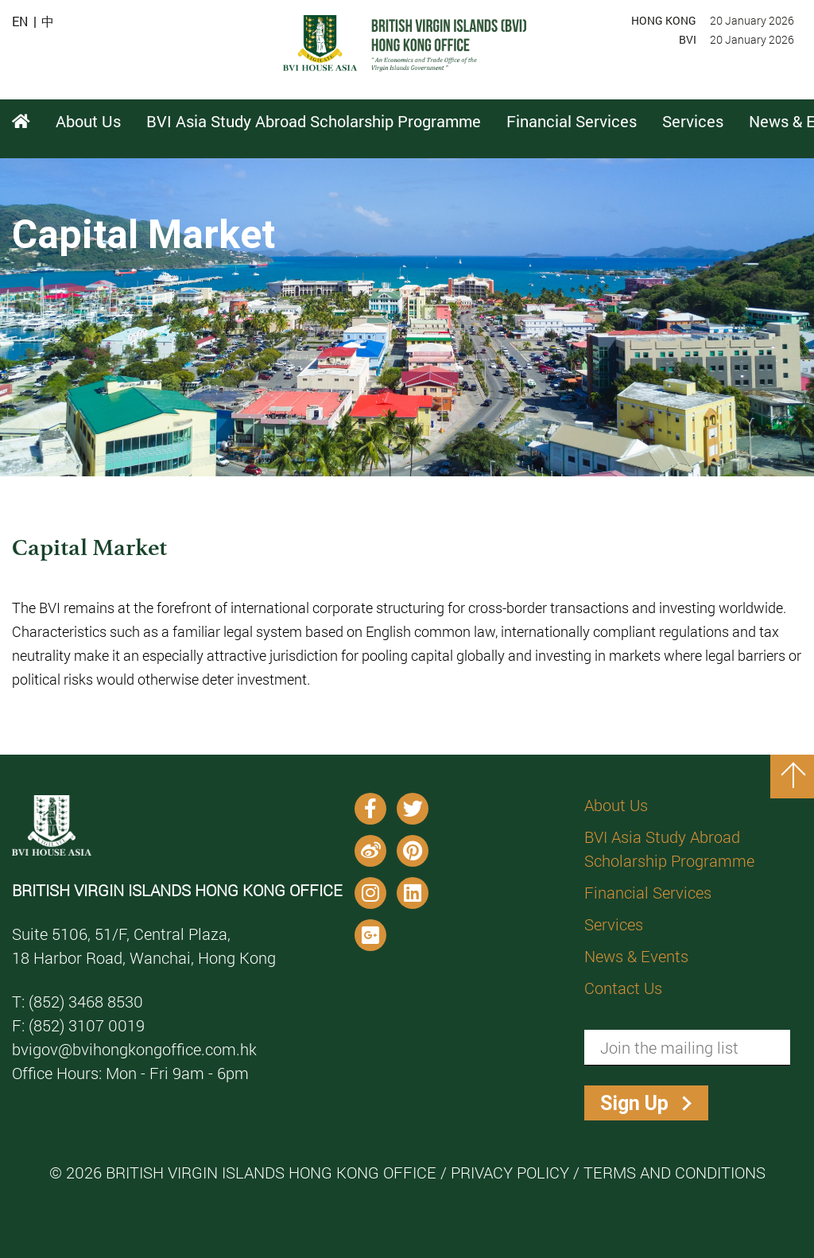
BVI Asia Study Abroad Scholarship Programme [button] (313, 121)
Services (613, 924)
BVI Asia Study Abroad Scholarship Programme (669, 848)
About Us (616, 804)
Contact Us (623, 987)
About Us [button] (88, 121)
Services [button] (692, 121)
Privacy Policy (510, 1172)
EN (20, 21)
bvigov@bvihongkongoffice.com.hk (134, 1049)
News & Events (636, 955)
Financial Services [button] (571, 121)
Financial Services (647, 892)
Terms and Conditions (674, 1172)
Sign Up (634, 1103)
